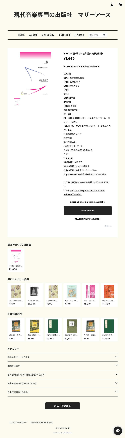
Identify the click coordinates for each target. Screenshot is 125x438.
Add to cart (87, 210)
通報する (108, 226)
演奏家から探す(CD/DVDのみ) (22, 383)
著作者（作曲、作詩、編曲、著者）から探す (26, 374)
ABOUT (33, 35)
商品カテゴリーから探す (19, 357)
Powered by (62, 433)
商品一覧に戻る (62, 406)
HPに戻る (79, 35)
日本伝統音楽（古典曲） (18, 392)
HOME (21, 35)
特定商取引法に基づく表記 (42, 422)
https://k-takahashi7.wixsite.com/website (85, 174)
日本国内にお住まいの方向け (88, 219)
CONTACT (64, 35)
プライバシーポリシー (18, 422)
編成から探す (14, 366)
